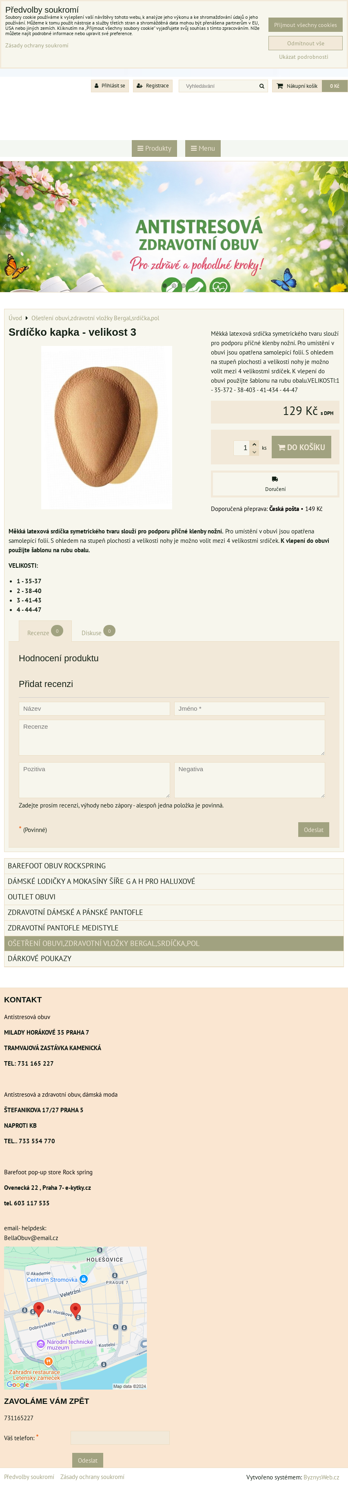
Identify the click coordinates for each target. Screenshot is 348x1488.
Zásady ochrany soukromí (92, 1476)
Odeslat (314, 829)
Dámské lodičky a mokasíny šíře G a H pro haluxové (101, 881)
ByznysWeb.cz (321, 1477)
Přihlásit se (110, 85)
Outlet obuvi (31, 896)
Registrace (153, 85)
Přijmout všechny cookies (305, 25)
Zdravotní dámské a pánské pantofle (75, 912)
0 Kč (334, 86)
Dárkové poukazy (39, 958)
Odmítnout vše (305, 43)
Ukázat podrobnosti (303, 57)
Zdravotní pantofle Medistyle (63, 928)
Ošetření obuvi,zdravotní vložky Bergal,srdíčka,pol (103, 943)
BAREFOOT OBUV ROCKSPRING (57, 865)
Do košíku (301, 447)
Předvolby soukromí (29, 1476)
